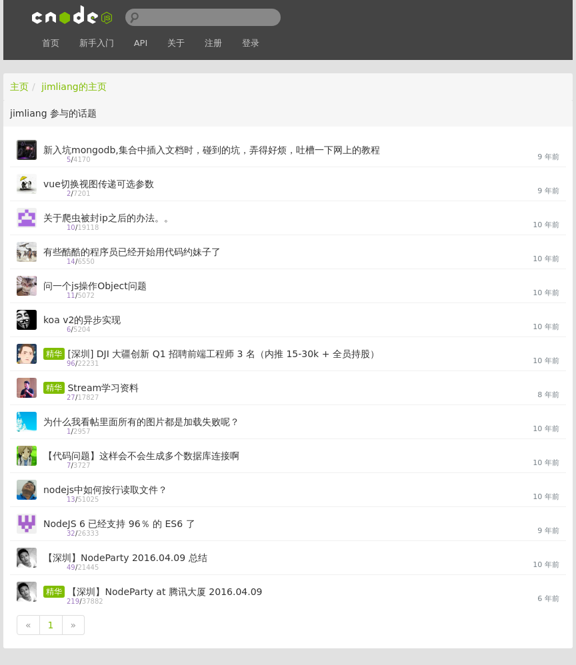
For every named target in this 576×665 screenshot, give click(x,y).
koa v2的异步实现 (82, 320)
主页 (19, 86)
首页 (50, 43)
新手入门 (96, 43)
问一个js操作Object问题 (95, 286)
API (141, 43)
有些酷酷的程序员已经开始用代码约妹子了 (132, 252)
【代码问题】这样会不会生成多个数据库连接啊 (141, 455)
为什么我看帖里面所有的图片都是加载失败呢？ (141, 421)
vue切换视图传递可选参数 (98, 184)
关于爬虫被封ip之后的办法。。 (108, 218)
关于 (176, 43)
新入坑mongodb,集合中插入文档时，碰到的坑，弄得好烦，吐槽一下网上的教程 (211, 150)
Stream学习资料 (103, 387)
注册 (213, 43)
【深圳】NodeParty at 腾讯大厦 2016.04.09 (164, 591)
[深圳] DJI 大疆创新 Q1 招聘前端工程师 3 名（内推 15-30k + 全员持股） (223, 353)
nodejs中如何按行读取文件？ (105, 489)
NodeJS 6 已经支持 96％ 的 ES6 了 (119, 523)
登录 (250, 43)
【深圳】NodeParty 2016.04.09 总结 (125, 557)
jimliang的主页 (74, 86)
